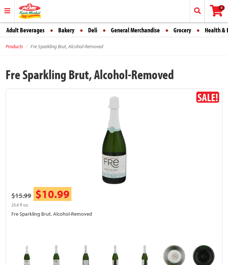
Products (14, 46)
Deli (92, 30)
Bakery (66, 30)
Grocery (182, 30)
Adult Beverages (25, 30)
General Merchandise (135, 30)
